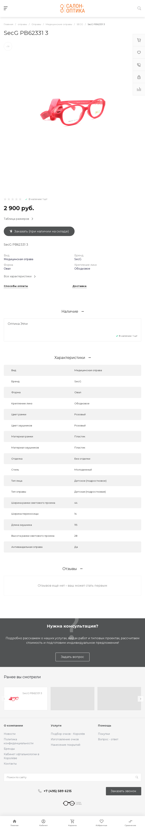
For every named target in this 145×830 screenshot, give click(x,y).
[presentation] (4, 699)
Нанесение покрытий (65, 744)
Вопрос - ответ (108, 739)
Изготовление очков (65, 739)
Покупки (104, 734)
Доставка (79, 286)
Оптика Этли (18, 324)
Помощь (104, 725)
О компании (13, 725)
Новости (9, 734)
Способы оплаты (16, 286)
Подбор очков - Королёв (68, 734)
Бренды (9, 748)
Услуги (56, 725)
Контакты (10, 763)
